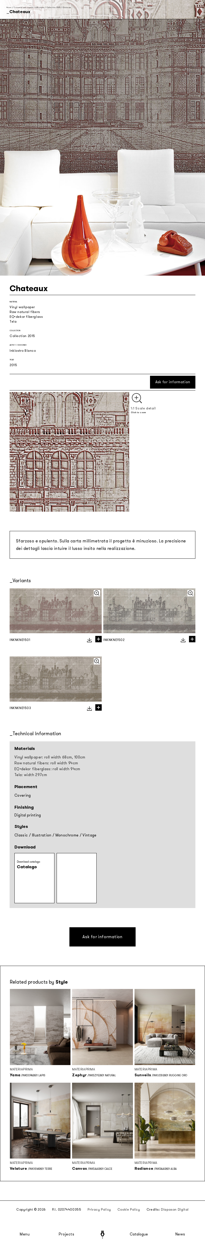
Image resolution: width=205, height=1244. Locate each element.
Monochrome (67, 835)
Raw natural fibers (25, 312)
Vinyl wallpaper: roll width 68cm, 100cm (49, 757)
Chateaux (66, 7)
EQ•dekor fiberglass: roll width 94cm (47, 769)
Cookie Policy (128, 1209)
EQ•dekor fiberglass (26, 317)
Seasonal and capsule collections (29, 7)
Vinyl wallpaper (22, 307)
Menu (25, 1234)
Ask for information (172, 382)
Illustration (42, 835)
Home (8, 7)
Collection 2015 (53, 7)
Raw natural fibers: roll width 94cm (46, 763)
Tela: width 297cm (30, 774)
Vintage (89, 835)
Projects (66, 1234)
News (180, 1234)
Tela (13, 321)
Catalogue (138, 1234)
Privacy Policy (99, 1209)
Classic (21, 835)
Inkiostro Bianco (23, 351)
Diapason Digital (175, 1209)
